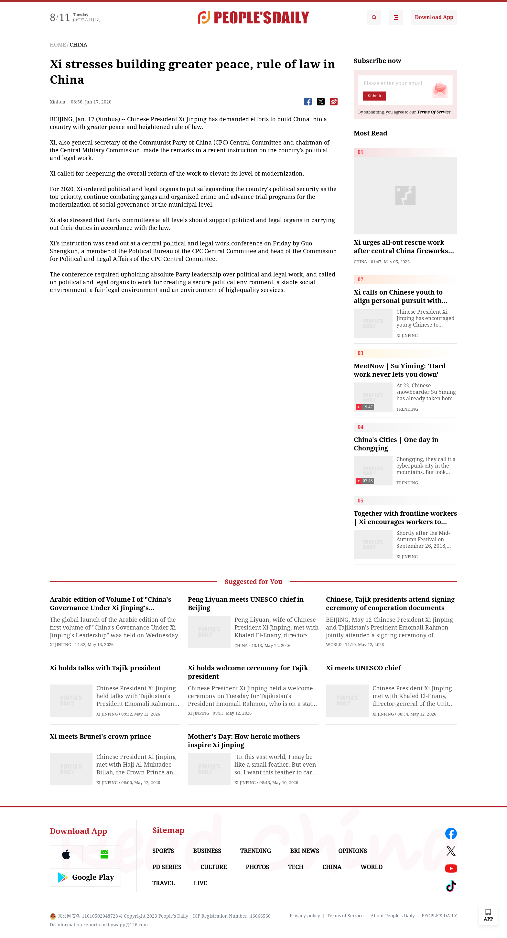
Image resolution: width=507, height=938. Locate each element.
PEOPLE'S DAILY (439, 915)
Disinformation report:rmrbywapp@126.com (99, 924)
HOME (58, 45)
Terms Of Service (433, 112)
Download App (434, 17)
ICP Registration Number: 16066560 (232, 916)
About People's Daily (393, 915)
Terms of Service (345, 915)
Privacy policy (305, 915)
